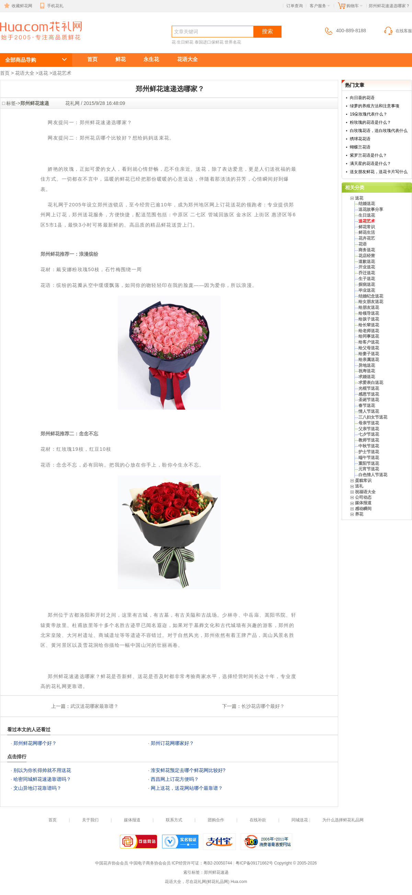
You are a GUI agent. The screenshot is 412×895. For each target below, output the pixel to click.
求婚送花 (366, 376)
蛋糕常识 (363, 480)
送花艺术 (61, 73)
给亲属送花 (368, 359)
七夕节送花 (368, 434)
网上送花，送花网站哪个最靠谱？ (187, 788)
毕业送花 (366, 290)
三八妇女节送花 (372, 417)
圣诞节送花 (368, 399)
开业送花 (366, 267)
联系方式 (174, 820)
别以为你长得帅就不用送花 (42, 770)
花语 (362, 244)
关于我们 (90, 820)
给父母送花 (368, 348)
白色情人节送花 (372, 474)
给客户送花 (368, 342)
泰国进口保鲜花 (209, 42)
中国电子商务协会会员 (150, 863)
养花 (359, 514)
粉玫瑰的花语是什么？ (370, 122)
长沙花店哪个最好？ (263, 706)
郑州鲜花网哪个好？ (35, 743)
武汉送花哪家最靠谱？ (94, 706)
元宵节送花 (368, 469)
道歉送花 (366, 261)
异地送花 (366, 365)
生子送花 (366, 278)
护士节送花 (368, 451)
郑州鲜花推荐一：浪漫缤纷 (69, 254)
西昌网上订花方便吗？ (175, 779)
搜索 (267, 31)
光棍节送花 (368, 388)
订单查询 (294, 5)
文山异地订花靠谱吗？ (37, 788)
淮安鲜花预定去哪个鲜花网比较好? (188, 770)
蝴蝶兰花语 (360, 147)
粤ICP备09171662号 (254, 863)
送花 (43, 73)
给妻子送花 (368, 353)
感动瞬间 (363, 508)
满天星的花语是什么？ (370, 163)
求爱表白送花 (370, 382)
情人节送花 (368, 411)
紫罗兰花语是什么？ (368, 155)
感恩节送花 (368, 394)
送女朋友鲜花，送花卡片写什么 (379, 171)
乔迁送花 (366, 272)
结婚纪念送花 (370, 296)
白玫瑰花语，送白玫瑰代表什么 (379, 130)
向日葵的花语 (362, 97)
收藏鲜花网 (17, 6)
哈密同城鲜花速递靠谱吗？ (42, 779)
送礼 (359, 486)
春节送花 (366, 405)
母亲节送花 (368, 423)
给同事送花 (368, 336)
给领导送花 (368, 313)
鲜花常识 (366, 227)
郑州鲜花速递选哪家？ (37, 43)
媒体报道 (363, 502)
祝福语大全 (365, 491)
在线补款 (258, 820)
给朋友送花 (368, 307)
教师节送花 (368, 440)
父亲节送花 (368, 428)
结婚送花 (366, 203)
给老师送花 (368, 330)
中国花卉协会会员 (111, 863)
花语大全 (187, 59)
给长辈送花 (368, 325)
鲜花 (120, 59)
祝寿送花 (366, 370)
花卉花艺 (366, 238)
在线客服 (397, 30)
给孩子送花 (368, 319)
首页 (92, 59)
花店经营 (366, 255)
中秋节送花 (368, 446)
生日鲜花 (185, 42)
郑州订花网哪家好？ (172, 743)
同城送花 (299, 820)
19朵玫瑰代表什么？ (368, 114)
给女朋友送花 (370, 301)
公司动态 (363, 497)
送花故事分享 (370, 209)
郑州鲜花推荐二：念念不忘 (69, 433)
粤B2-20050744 (217, 863)
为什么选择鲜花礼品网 (343, 820)
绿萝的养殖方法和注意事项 (374, 106)
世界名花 (233, 42)
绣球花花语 (360, 138)
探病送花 (366, 284)
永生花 (151, 59)
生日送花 (366, 215)
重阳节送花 (368, 463)
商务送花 (366, 249)
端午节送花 (368, 457)
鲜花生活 (366, 232)
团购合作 (216, 820)
